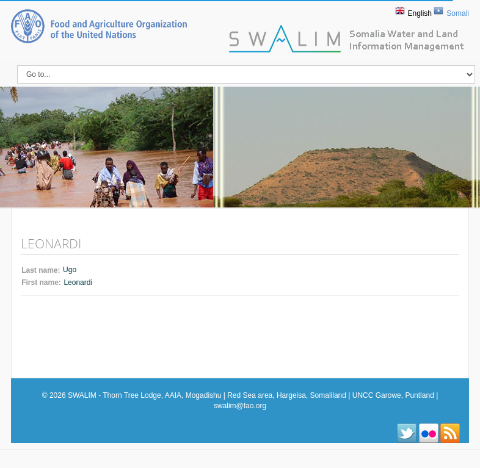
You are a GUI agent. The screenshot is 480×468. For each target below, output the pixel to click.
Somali (457, 13)
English (420, 13)
